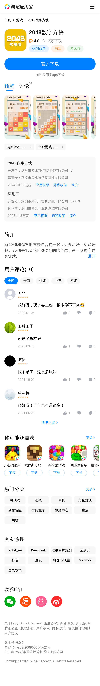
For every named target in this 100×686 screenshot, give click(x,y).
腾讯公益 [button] (11, 628)
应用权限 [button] (42, 185)
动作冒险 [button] (15, 510)
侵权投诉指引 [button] (78, 628)
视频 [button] (38, 500)
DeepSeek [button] (38, 550)
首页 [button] (7, 20)
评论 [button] (24, 85)
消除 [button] (58, 48)
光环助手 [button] (15, 550)
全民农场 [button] (15, 570)
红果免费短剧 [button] (62, 550)
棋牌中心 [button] (61, 510)
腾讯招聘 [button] (83, 623)
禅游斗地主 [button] (61, 560)
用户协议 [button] (11, 633)
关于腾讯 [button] (11, 623)
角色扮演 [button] (85, 500)
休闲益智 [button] (39, 48)
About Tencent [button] (31, 623)
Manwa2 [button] (85, 560)
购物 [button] (15, 520)
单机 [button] (61, 500)
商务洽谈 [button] (67, 623)
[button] (18, 6)
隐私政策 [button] (60, 185)
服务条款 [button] (51, 623)
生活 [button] (85, 510)
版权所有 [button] (27, 628)
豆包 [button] (38, 560)
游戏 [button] (19, 20)
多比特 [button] (75, 48)
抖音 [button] (15, 560)
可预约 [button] (15, 500)
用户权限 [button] (43, 628)
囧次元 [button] (85, 550)
